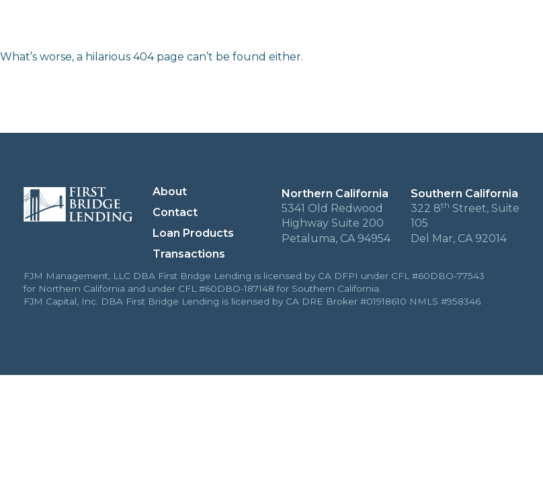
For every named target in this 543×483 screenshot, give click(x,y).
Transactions (328, 27)
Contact (503, 27)
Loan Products (423, 27)
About (258, 27)
